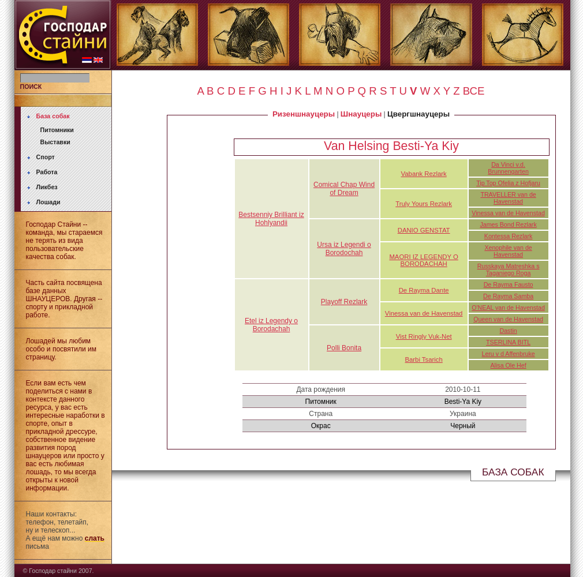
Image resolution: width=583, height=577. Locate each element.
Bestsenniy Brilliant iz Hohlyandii (271, 219)
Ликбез (47, 186)
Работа (47, 171)
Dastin (508, 330)
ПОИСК (31, 86)
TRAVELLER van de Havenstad (508, 198)
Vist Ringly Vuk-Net (424, 336)
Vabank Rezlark (424, 173)
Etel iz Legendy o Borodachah (271, 325)
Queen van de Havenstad (508, 319)
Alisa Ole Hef (508, 365)
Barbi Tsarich (423, 359)
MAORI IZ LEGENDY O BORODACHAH (423, 260)
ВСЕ (474, 91)
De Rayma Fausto (508, 284)
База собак (53, 116)
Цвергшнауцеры (418, 114)
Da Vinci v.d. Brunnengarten (508, 168)
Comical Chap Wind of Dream (344, 189)
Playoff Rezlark (344, 302)
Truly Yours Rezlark (423, 203)
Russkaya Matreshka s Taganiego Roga (508, 269)
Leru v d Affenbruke (508, 353)
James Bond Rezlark (508, 224)
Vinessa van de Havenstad (508, 212)
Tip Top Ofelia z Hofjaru (508, 182)
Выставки (55, 141)
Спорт (45, 156)
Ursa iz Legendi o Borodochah (344, 249)
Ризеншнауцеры (303, 114)
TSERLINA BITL (508, 342)
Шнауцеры (361, 114)
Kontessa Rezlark (508, 236)
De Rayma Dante (424, 290)
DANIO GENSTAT (424, 230)
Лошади (48, 201)
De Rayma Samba (508, 296)
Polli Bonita (344, 348)
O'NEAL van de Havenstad (508, 307)
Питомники (57, 129)
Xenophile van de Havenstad (508, 251)
